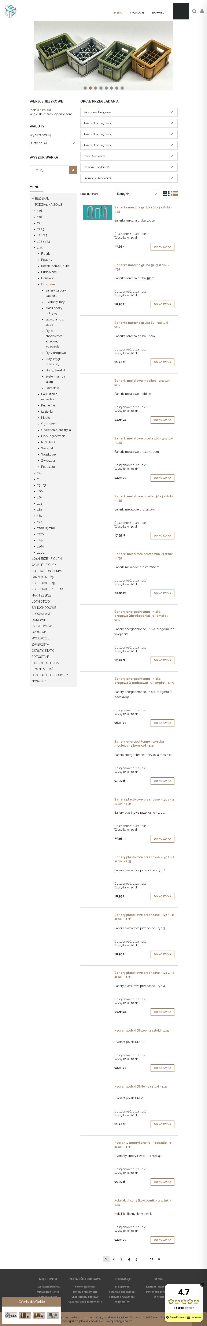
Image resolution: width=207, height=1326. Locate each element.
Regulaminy (122, 1301)
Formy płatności (85, 1286)
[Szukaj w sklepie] (50, 170)
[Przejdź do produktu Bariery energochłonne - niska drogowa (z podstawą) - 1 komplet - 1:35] (97, 680)
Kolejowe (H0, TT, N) (47, 589)
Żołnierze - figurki (47, 558)
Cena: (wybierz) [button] (94, 156)
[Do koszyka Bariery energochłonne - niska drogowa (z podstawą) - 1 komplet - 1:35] (162, 723)
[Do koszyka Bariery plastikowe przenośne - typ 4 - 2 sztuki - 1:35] (162, 1012)
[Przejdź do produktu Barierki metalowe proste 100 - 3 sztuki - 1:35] (97, 439)
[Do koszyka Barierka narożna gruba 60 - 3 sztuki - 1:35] (162, 362)
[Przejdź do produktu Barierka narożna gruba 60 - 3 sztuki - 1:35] (97, 324)
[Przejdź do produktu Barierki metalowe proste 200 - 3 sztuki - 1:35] (97, 555)
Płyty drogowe (55, 352)
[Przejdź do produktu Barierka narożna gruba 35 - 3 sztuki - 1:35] (97, 266)
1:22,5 (40, 229)
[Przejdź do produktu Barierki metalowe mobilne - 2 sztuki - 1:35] (97, 382)
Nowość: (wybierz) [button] (96, 167)
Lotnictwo (41, 601)
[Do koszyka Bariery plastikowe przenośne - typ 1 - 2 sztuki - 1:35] (162, 839)
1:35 (39, 247)
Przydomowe (42, 626)
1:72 (39, 503)
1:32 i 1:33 (43, 241)
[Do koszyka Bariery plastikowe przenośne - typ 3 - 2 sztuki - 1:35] (162, 954)
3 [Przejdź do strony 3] (121, 1259)
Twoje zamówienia (48, 1286)
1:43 (39, 473)
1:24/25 (42, 235)
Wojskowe (48, 454)
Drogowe (48, 284)
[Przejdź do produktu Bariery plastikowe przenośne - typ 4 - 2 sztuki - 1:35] (97, 974)
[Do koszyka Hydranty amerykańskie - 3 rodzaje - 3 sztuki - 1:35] (162, 1182)
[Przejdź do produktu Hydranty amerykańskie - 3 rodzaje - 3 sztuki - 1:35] (97, 1144)
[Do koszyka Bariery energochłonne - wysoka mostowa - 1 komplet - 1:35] (162, 781)
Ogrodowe (48, 424)
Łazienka (47, 411)
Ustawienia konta (48, 1291)
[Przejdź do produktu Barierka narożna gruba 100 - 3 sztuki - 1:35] (97, 212)
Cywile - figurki (44, 565)
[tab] (85, 88)
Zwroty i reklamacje (85, 1291)
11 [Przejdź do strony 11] (152, 1259)
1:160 (40, 546)
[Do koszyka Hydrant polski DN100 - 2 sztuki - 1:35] (162, 1068)
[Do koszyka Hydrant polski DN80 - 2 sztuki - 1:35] (162, 1124)
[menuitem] (118, 12)
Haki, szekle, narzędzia (49, 396)
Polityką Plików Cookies (112, 1317)
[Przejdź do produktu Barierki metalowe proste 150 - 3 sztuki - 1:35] (97, 497)
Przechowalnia (48, 1297)
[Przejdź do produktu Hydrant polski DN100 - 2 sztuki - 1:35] (97, 1031)
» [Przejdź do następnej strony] (159, 1259)
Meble (45, 417)
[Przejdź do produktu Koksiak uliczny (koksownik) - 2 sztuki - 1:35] (97, 1201)
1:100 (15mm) (46, 528)
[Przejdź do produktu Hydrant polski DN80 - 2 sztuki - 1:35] (97, 1087)
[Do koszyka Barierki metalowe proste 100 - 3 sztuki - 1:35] (162, 478)
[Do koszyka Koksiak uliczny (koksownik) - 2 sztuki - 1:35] (162, 1240)
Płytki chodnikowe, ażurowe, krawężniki (54, 338)
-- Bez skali (40, 198)
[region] (104, 55)
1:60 (40, 491)
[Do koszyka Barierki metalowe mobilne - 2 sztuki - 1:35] (162, 420)
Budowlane (49, 272)
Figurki (45, 253)
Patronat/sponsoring (159, 1291)
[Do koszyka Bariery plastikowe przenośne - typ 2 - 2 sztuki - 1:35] (162, 896)
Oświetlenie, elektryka (56, 430)
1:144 (40, 540)
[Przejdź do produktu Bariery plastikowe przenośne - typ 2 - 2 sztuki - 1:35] (97, 858)
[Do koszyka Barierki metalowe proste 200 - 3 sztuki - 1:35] (162, 593)
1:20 (39, 223)
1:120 (40, 534)
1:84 (39, 509)
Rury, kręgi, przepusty (52, 361)
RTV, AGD (48, 442)
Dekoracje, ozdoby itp (50, 675)
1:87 (39, 515)
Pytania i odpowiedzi (122, 1291)
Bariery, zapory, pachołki (55, 293)
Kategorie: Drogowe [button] (97, 112)
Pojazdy (46, 259)
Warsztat (47, 448)
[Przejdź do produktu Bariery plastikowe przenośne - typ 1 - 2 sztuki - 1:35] (97, 800)
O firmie (159, 1297)
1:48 (39, 479)
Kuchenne (48, 405)
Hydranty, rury (55, 302)
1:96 (39, 522)
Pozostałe (52, 388)
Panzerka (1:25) (43, 577)
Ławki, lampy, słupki (54, 322)
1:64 (39, 497)
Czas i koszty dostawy (85, 1297)
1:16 (39, 210)
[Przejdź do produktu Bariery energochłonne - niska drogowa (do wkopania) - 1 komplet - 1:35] (97, 613)
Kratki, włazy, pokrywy (54, 310)
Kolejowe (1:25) (43, 583)
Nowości (39, 681)
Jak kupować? (122, 1286)
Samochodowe (44, 607)
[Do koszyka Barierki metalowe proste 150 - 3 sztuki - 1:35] (162, 535)
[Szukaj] (73, 170)
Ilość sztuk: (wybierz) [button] (98, 123)
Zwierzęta (48, 460)
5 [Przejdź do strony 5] (136, 1259)
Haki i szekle (41, 595)
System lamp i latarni (55, 379)
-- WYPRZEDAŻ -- (44, 669)
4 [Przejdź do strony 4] (129, 1259)
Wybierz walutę (40, 135)
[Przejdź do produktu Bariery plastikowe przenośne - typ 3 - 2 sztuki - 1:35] (97, 916)
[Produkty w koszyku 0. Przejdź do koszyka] (181, 11)
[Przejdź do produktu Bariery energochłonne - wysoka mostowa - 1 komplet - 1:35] (97, 742)
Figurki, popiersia (45, 663)
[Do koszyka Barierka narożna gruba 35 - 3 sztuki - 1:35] (162, 304)
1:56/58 (42, 485)
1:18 (39, 217)
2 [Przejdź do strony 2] (114, 1259)
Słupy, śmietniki (55, 370)
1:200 (40, 552)
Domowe (47, 278)
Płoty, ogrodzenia (53, 436)
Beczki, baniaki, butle (55, 266)
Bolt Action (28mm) (47, 571)
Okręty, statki (43, 650)
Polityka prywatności (122, 1297)
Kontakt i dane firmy (159, 1286)
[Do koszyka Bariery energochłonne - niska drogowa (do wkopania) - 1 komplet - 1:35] (162, 660)
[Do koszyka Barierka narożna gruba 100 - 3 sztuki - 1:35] (162, 246)
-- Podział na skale (47, 204)
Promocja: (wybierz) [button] (97, 178)
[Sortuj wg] (137, 194)
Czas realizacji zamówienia (85, 1301)
